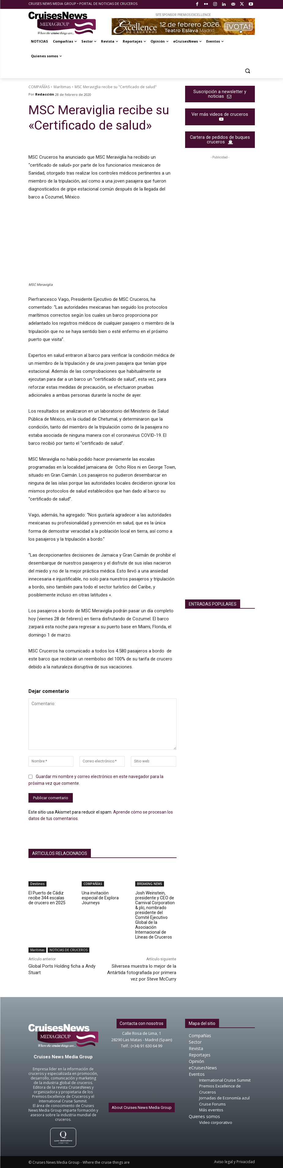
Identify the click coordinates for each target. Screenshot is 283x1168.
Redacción (44, 94)
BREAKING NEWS (149, 884)
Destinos (37, 884)
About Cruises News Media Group (142, 1107)
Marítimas (62, 86)
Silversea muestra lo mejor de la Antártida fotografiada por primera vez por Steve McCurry (141, 972)
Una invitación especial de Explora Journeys (100, 897)
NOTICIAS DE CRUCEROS (68, 950)
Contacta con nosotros (141, 1023)
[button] (247, 71)
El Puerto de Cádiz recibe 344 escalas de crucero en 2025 (46, 897)
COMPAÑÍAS (39, 86)
